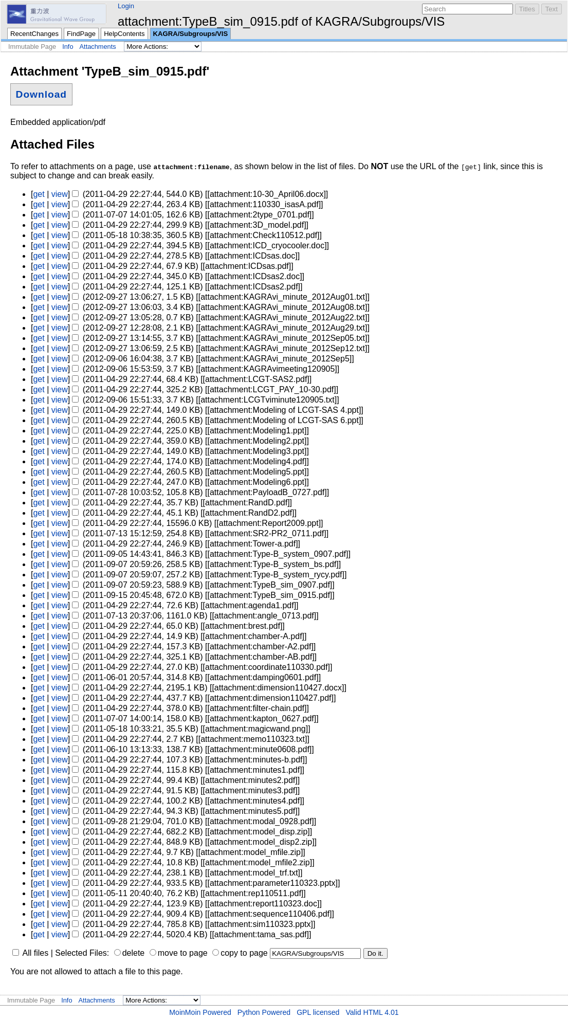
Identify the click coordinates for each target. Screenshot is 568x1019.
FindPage (81, 34)
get (38, 194)
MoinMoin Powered (200, 1012)
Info (67, 46)
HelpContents (124, 34)
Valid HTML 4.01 (371, 1012)
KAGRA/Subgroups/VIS (190, 34)
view (59, 194)
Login (126, 6)
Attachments (98, 46)
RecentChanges (34, 34)
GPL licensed (318, 1012)
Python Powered (263, 1012)
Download (41, 94)
